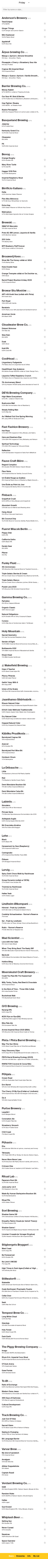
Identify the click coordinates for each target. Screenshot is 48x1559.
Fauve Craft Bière (14, 461)
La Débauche (12, 767)
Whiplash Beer (12, 1517)
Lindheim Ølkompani (17, 904)
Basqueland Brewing (17, 120)
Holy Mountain (13, 631)
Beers (11, 1556)
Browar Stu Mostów (16, 290)
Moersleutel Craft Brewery (20, 972)
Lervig (8, 870)
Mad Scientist (13, 938)
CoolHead (10, 358)
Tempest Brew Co (15, 1313)
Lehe (7, 835)
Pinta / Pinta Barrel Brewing (21, 1040)
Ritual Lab (10, 1176)
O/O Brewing (12, 1006)
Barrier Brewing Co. (16, 86)
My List (36, 1556)
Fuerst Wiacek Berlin (17, 529)
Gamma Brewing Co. (17, 597)
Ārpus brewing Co (15, 52)
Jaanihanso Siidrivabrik (18, 699)
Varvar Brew (11, 1449)
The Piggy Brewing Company (22, 1347)
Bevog (8, 154)
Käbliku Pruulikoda (15, 733)
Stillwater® (11, 1278)
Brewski (9, 222)
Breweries (20, 1556)
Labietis (9, 801)
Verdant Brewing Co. (16, 1483)
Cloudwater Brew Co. (16, 324)
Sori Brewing (12, 1210)
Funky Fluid (11, 563)
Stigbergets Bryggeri (17, 1244)
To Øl (7, 1381)
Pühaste (9, 1142)
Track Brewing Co (14, 1415)
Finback (9, 495)
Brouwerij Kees (13, 256)
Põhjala (8, 1074)
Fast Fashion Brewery (17, 427)
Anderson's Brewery (16, 18)
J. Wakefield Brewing (17, 665)
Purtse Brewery (13, 1108)
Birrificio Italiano (14, 188)
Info (29, 1556)
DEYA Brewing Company (19, 392)
